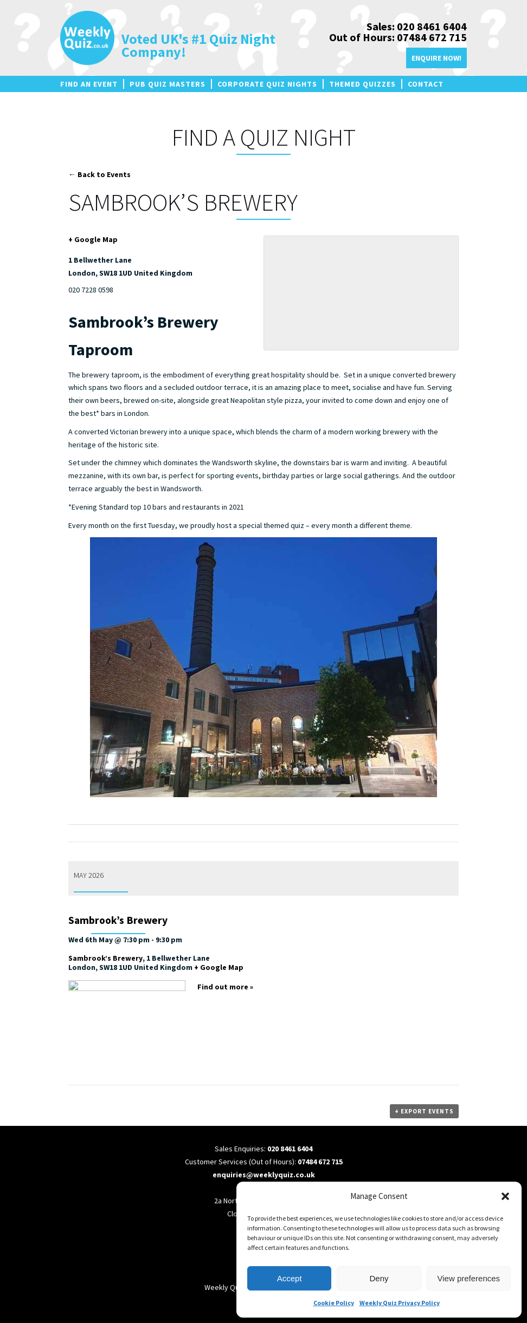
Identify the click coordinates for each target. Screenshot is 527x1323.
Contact (426, 84)
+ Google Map (93, 239)
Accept (289, 1278)
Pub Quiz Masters (167, 84)
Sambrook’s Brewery (118, 920)
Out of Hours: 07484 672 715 (398, 37)
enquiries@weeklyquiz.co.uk (264, 1174)
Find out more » (225, 987)
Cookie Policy (333, 1303)
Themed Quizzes (362, 84)
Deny (378, 1278)
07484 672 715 (320, 1161)
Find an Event (89, 84)
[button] (505, 1196)
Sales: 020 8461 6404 (417, 26)
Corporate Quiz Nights (267, 84)
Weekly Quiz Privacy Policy (399, 1303)
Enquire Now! (436, 58)
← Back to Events (99, 174)
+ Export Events (424, 1111)
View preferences (469, 1278)
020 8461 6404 (289, 1148)
